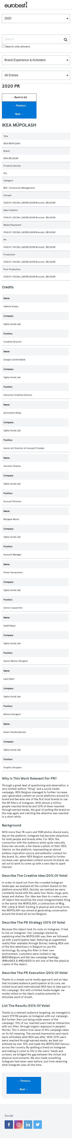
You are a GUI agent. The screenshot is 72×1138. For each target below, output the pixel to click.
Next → (19, 114)
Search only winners (16, 46)
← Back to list (19, 97)
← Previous (19, 105)
